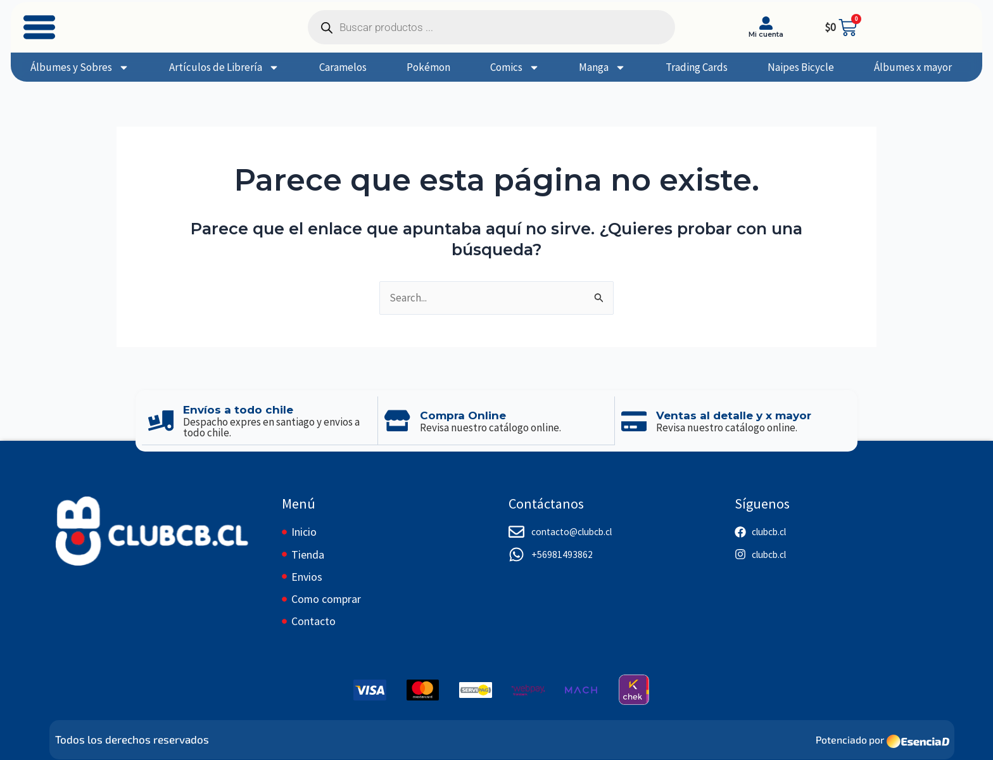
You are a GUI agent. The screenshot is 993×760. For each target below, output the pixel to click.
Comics (515, 67)
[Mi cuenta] (766, 23)
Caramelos (343, 67)
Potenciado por (846, 738)
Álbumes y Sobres (79, 67)
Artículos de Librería (224, 67)
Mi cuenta (766, 34)
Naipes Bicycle (801, 67)
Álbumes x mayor (913, 67)
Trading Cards (697, 67)
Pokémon (428, 67)
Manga (602, 67)
